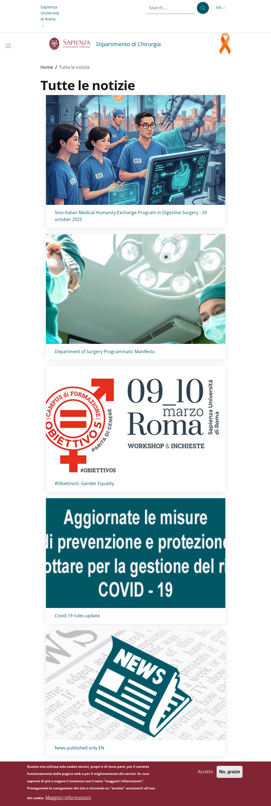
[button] (49, 16)
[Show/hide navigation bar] (9, 46)
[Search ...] (203, 8)
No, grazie (229, 774)
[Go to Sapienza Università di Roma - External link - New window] (73, 43)
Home (46, 67)
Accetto (205, 775)
